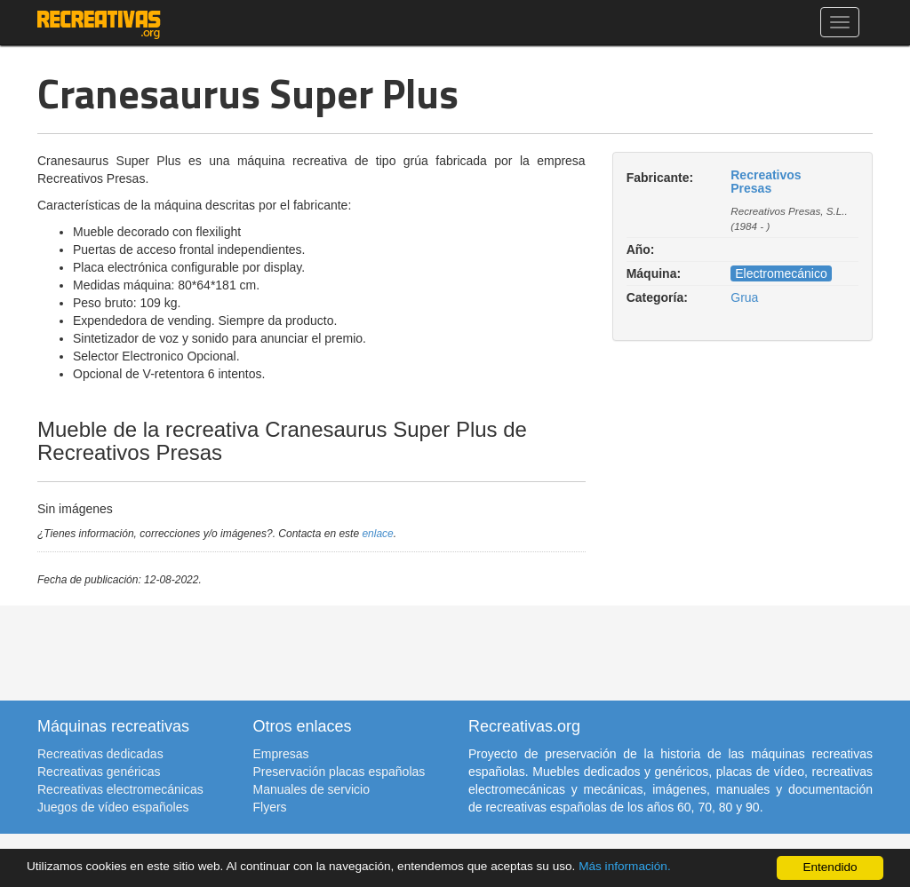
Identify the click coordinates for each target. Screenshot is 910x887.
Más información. (625, 866)
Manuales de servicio (312, 789)
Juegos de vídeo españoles (112, 807)
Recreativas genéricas (99, 771)
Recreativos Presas (765, 181)
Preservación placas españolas (339, 771)
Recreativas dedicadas (100, 754)
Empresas (281, 754)
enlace (377, 533)
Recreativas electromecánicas (120, 789)
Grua (744, 297)
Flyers (270, 807)
